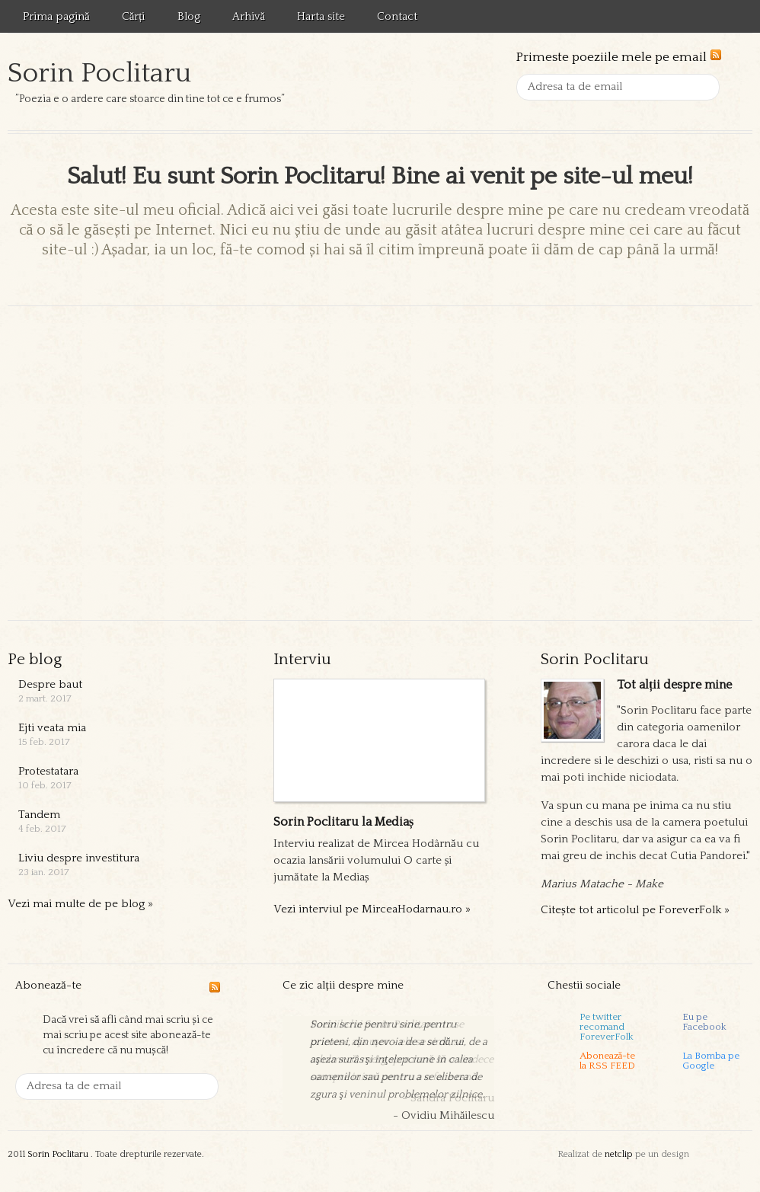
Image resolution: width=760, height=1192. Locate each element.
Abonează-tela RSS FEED (608, 1061)
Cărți (133, 16)
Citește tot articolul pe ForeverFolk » (635, 909)
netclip (619, 1154)
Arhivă (249, 16)
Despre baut (50, 684)
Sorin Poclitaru (99, 73)
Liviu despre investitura (78, 858)
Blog (188, 16)
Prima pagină (56, 16)
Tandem (39, 814)
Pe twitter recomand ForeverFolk (607, 1026)
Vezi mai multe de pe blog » (80, 903)
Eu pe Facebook (704, 1022)
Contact (397, 16)
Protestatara (48, 771)
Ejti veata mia (52, 727)
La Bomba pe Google (710, 1061)
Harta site (321, 16)
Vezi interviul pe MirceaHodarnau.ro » (372, 909)
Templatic (721, 1154)
